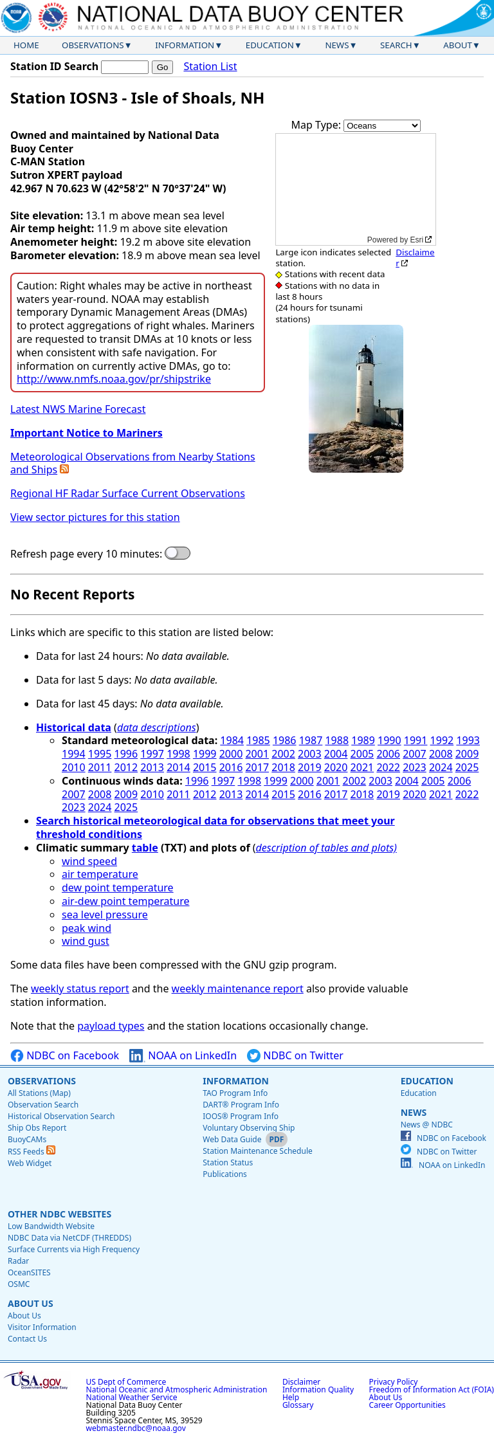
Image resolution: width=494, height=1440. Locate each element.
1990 (389, 740)
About (457, 45)
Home (26, 45)
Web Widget (29, 1163)
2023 (414, 767)
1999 (205, 754)
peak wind (86, 928)
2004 (336, 754)
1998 (178, 754)
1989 (363, 740)
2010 (74, 767)
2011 (100, 767)
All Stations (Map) (39, 1093)
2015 (205, 767)
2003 (310, 754)
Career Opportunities (407, 1404)
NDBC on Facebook (64, 1055)
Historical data (73, 727)
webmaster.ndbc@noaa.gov (136, 1428)
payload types (110, 1026)
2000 (231, 754)
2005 (362, 754)
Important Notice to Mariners (86, 433)
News (337, 45)
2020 (336, 767)
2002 (283, 754)
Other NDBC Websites (59, 1214)
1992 (442, 740)
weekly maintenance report (238, 988)
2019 (310, 767)
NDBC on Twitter (295, 1055)
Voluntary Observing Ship (249, 1127)
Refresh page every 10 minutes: (86, 554)
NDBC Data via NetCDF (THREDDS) (69, 1237)
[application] (355, 189)
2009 (467, 754)
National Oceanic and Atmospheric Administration (177, 1389)
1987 (311, 740)
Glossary (297, 1404)
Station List (210, 66)
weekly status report (80, 988)
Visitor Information (42, 1327)
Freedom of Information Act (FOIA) (431, 1389)
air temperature (100, 874)
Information (184, 45)
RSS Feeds (31, 1151)
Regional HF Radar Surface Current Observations (127, 493)
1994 (74, 754)
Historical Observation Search (61, 1116)
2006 (388, 754)
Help (290, 1397)
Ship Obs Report (37, 1127)
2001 (257, 754)
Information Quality (318, 1389)
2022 (388, 767)
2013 (152, 767)
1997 (152, 754)
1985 (258, 740)
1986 (285, 740)
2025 (467, 767)
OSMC (19, 1284)
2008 (441, 754)
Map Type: (317, 125)
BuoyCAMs (27, 1139)
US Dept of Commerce (126, 1381)
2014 (178, 767)
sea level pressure (105, 914)
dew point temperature (118, 887)
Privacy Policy (393, 1381)
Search (396, 45)
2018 (283, 767)
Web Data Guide (232, 1139)
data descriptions (156, 727)
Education (270, 45)
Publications (225, 1174)
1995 (100, 754)
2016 (231, 767)
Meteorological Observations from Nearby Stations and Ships (132, 463)
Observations (93, 45)
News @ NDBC (427, 1124)
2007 (414, 754)
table (145, 848)
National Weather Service (132, 1397)
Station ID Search (54, 66)
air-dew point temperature (125, 901)
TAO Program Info (235, 1093)
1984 (232, 740)
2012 (126, 767)
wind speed (89, 861)
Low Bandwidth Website (51, 1226)
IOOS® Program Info (241, 1116)
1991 (416, 740)
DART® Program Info (241, 1104)
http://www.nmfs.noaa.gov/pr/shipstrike (114, 379)
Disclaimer (415, 257)
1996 (126, 754)
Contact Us (27, 1338)
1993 (468, 740)
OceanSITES (29, 1272)
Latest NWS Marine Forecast (77, 409)
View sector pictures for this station (95, 517)
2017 (257, 767)
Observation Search (43, 1104)
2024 (441, 767)
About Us (30, 1303)
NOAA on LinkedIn (183, 1055)
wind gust (85, 941)
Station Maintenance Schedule (258, 1150)
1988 (337, 740)
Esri (417, 239)
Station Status (228, 1162)
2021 (362, 767)
